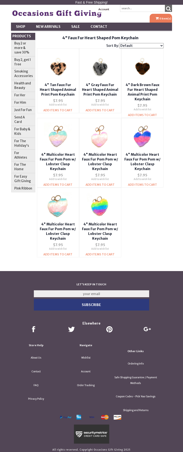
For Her (19, 95)
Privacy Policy (36, 397)
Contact (99, 26)
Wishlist (86, 356)
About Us (36, 356)
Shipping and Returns (135, 408)
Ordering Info (136, 362)
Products (21, 36)
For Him (20, 103)
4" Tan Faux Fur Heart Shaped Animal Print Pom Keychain (58, 89)
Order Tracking (86, 383)
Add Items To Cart (57, 114)
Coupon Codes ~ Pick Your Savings (135, 395)
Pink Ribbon (23, 188)
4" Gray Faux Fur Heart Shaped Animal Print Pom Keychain (100, 89)
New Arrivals (48, 26)
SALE (75, 26)
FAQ (36, 383)
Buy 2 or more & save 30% (21, 47)
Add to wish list (58, 109)
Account (103, 9)
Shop (20, 26)
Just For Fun (23, 110)
